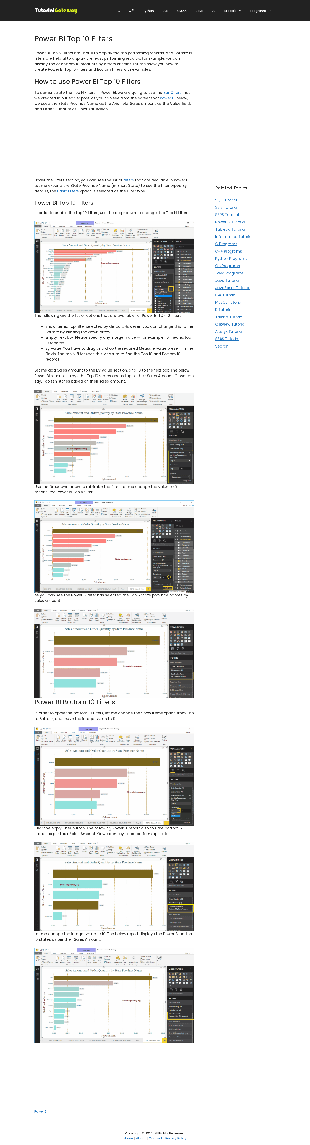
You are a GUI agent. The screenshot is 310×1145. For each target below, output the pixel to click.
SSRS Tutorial (227, 214)
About (141, 1138)
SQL (165, 10)
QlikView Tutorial (230, 324)
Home (128, 1138)
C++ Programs (228, 251)
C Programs (226, 244)
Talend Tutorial (229, 317)
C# (131, 10)
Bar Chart (172, 92)
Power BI (167, 98)
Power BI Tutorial (230, 222)
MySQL (182, 10)
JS (214, 10)
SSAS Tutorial (227, 339)
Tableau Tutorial (230, 229)
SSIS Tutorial (226, 207)
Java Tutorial (227, 280)
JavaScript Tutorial (232, 287)
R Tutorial (223, 309)
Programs (263, 10)
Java (199, 10)
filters (129, 180)
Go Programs (227, 265)
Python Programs (231, 258)
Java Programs (229, 273)
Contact (156, 1138)
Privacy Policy (175, 1138)
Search (221, 346)
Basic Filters (68, 191)
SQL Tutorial (226, 200)
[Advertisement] (114, 147)
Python (148, 10)
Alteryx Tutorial (229, 331)
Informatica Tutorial (234, 236)
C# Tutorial (225, 295)
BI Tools (235, 10)
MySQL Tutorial (228, 302)
